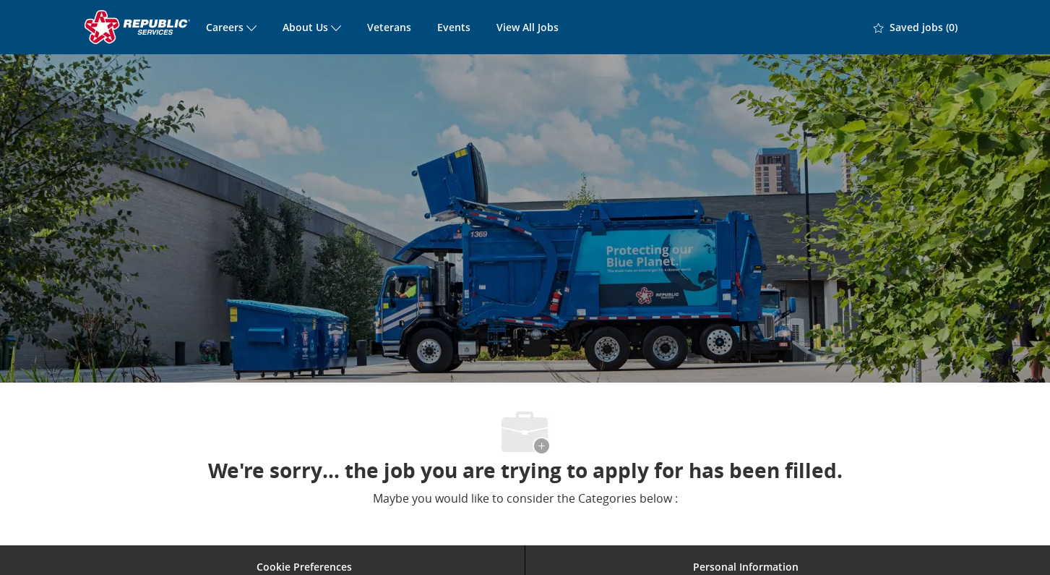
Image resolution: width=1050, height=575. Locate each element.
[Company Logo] (139, 27)
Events (453, 27)
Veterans (389, 27)
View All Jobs (527, 27)
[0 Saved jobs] (916, 27)
